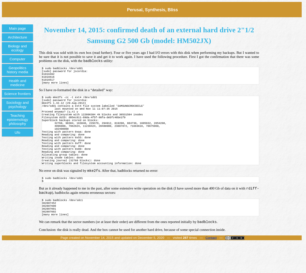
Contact (211, 267)
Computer (17, 59)
